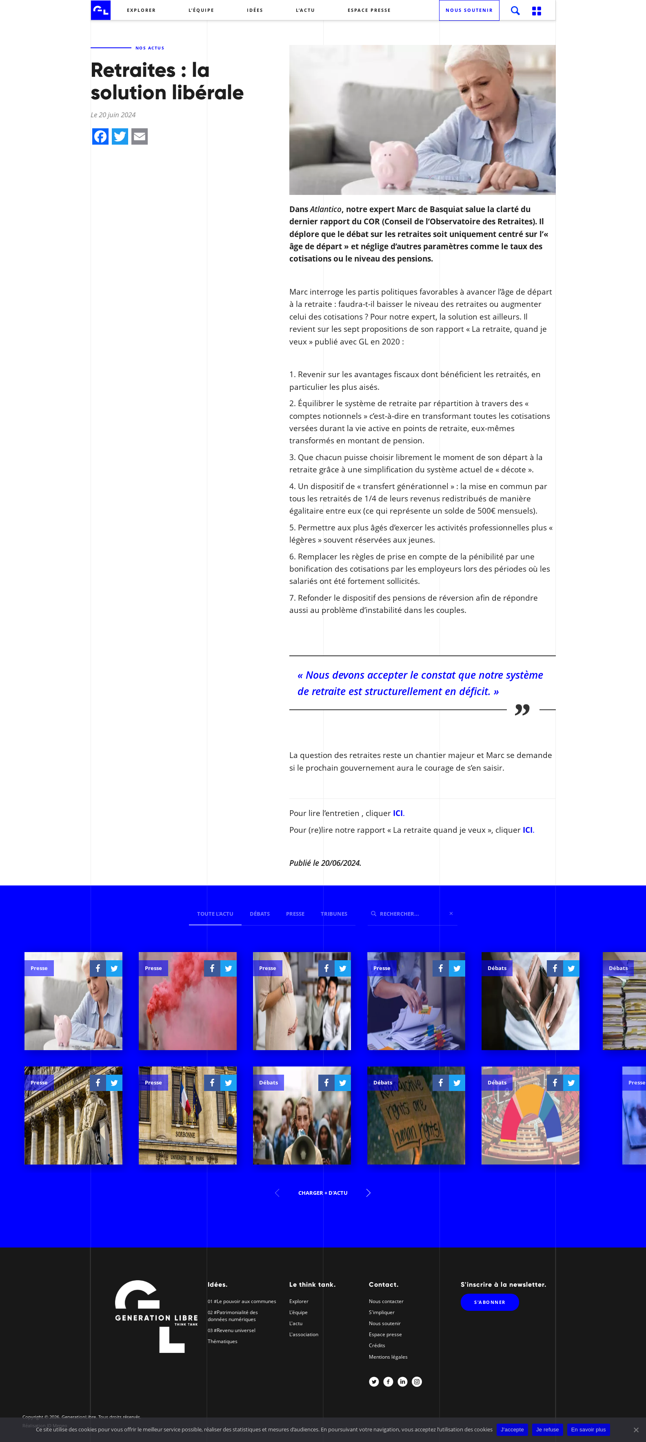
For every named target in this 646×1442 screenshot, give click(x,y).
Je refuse (547, 1429)
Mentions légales (388, 1356)
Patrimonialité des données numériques (233, 1316)
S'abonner (490, 1302)
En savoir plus (588, 1429)
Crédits (377, 1345)
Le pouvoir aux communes (246, 1301)
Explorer (141, 10)
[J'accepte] (636, 1430)
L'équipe (298, 1312)
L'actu (295, 1323)
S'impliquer (382, 1312)
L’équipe (201, 10)
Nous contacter (386, 1301)
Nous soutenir (469, 10)
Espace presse (369, 10)
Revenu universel (236, 1330)
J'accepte (512, 1429)
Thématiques (223, 1341)
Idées (255, 10)
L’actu (305, 10)
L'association (303, 1334)
